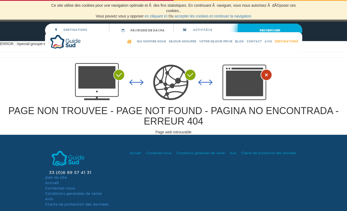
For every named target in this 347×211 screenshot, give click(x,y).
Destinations (286, 41)
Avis (268, 41)
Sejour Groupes (182, 41)
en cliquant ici (156, 16)
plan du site (56, 177)
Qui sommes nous (151, 41)
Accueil (135, 153)
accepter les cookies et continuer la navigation (212, 16)
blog (239, 41)
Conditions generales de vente (200, 153)
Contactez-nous (158, 153)
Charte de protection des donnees (268, 153)
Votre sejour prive (215, 41)
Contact (254, 41)
